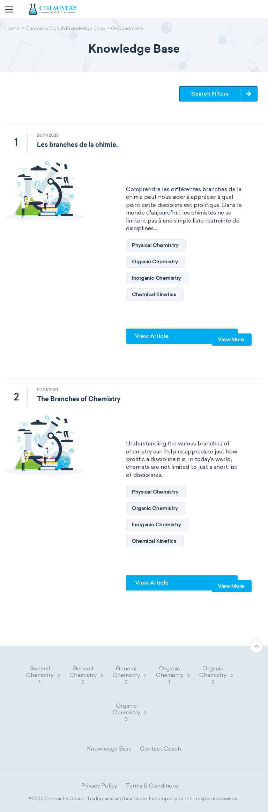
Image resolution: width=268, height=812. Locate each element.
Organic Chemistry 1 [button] (173, 675)
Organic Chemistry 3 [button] (130, 712)
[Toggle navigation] (9, 9)
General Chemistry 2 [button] (86, 675)
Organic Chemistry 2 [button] (216, 675)
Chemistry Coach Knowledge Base (65, 29)
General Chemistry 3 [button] (130, 675)
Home (12, 29)
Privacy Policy (99, 785)
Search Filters (210, 93)
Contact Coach (160, 748)
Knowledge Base (109, 748)
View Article (152, 336)
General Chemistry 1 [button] (43, 675)
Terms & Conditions (152, 785)
